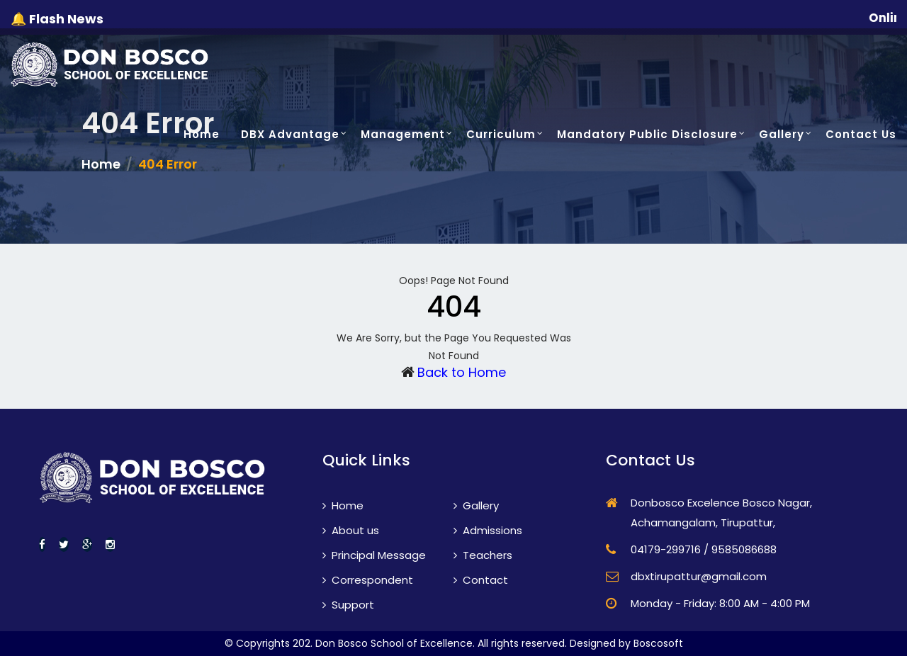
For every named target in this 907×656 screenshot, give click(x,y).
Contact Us (861, 134)
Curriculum (501, 134)
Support (348, 604)
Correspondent (367, 579)
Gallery (781, 134)
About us (350, 530)
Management (403, 134)
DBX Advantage (290, 134)
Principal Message (374, 555)
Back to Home (461, 372)
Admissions (488, 530)
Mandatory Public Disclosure (647, 134)
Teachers (483, 555)
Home (202, 134)
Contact (481, 579)
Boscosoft (658, 643)
